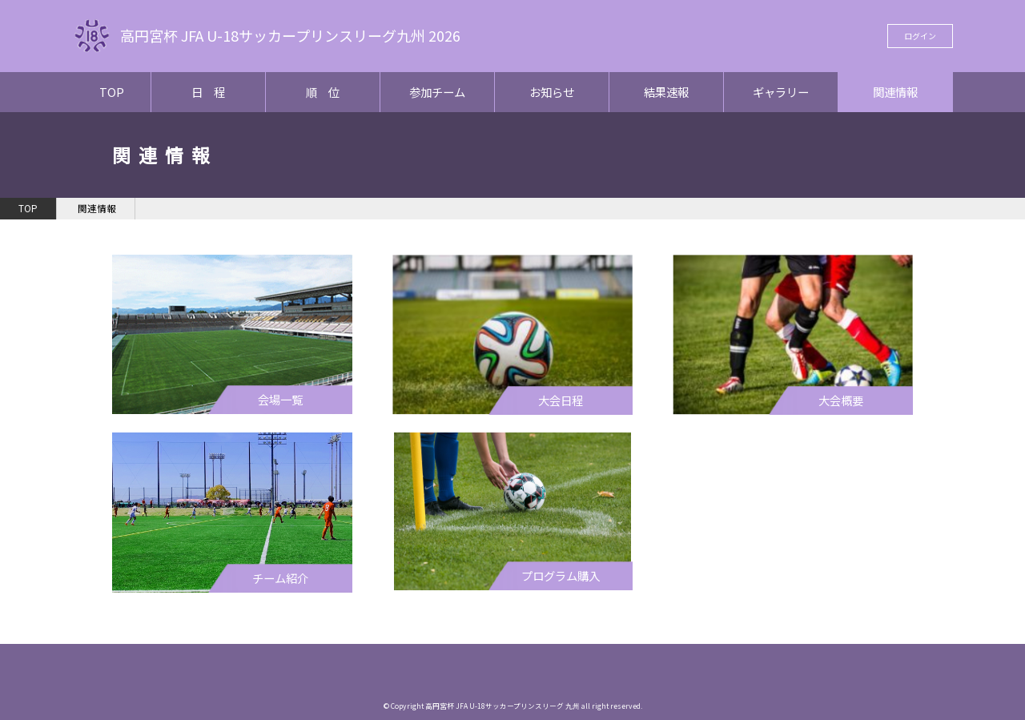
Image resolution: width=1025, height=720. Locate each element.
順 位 (323, 91)
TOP (111, 91)
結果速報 (666, 91)
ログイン (920, 36)
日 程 (208, 91)
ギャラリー (781, 91)
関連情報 (895, 91)
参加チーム (437, 91)
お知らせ (551, 91)
